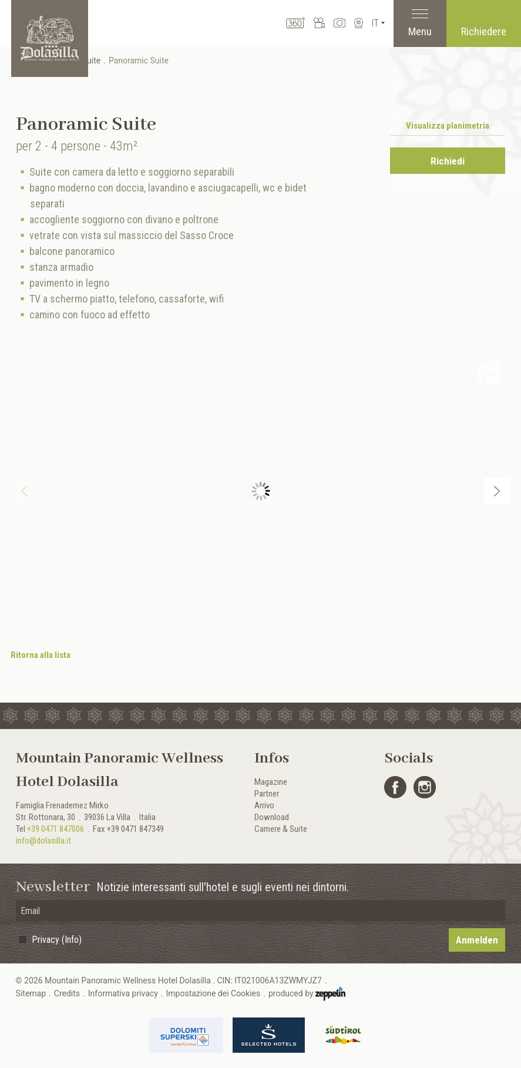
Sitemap (31, 993)
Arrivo (264, 805)
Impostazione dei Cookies (213, 993)
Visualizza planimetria (447, 125)
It (375, 23)
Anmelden (477, 940)
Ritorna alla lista (40, 655)
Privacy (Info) (57, 939)
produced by (306, 994)
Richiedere (483, 31)
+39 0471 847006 (55, 829)
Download (271, 817)
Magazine (270, 782)
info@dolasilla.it (43, 840)
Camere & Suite (280, 829)
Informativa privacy (123, 993)
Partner (266, 793)
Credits (67, 993)
